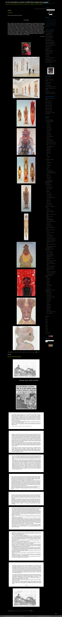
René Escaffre (48, 150)
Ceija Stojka (48, 234)
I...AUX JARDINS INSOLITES (49, 121)
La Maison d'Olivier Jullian (50, 140)
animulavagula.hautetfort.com (49, 31)
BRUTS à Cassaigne (49, 252)
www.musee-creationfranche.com (50, 57)
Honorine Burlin (48, 130)
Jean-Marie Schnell (49, 194)
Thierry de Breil (47, 78)
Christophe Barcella (49, 162)
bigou (46, 102)
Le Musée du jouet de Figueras (50, 238)
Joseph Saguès (48, 305)
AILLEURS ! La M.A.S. (49, 210)
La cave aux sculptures (48, 82)
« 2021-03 (35, 8)
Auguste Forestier (48, 292)
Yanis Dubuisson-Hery (49, 180)
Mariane (47, 174)
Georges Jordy (47, 83)
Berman (46, 98)
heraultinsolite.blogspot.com (49, 36)
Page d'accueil (39, 8)
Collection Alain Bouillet (49, 254)
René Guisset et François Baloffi (51, 311)
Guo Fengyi (47, 90)
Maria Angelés (48, 284)
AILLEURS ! (48, 208)
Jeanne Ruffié (48, 304)
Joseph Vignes (48, 307)
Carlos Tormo (48, 124)
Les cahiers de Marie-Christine (50, 197)
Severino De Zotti (48, 177)
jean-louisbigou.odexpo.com (49, 37)
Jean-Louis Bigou (47, 112)
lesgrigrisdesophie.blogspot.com (49, 43)
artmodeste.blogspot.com (49, 33)
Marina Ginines (48, 175)
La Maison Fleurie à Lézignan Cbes (50, 93)
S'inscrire (51, 11)
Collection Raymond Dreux (50, 267)
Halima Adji (48, 191)
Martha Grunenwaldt (49, 285)
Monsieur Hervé (48, 149)
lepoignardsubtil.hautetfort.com (49, 40)
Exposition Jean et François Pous (51, 271)
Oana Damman (48, 200)
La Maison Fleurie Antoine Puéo (50, 142)
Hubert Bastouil (48, 133)
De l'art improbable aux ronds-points (50, 86)
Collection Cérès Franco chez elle (51, 260)
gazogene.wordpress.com (49, 34)
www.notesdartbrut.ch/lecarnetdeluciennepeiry (51, 60)
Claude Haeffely (48, 165)
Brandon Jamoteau (49, 188)
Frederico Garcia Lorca (49, 237)
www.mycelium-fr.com (48, 59)
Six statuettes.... (48, 178)
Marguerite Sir (48, 308)
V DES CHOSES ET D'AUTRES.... (50, 229)
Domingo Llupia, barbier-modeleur (14, 356)
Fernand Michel (48, 298)
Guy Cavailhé (48, 127)
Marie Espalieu (48, 310)
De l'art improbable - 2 (48, 85)
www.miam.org (47, 56)
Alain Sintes (48, 185)
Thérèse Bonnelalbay (49, 313)
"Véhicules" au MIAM (49, 251)
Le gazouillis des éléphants (50, 146)
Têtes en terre (50, 102)
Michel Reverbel (48, 147)
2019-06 (46, 328)
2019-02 (46, 331)
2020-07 (46, 325)
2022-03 (46, 322)
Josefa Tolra (48, 281)
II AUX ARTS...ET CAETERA (49, 159)
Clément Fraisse (48, 295)
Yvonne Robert (48, 288)
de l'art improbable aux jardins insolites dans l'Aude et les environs (27, 2)
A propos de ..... (47, 118)
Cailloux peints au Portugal (50, 232)
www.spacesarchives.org (48, 62)
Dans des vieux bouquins (50, 235)
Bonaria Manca (48, 278)
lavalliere (46, 111)
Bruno (46, 109)
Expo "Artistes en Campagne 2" (50, 221)
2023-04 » (43, 8)
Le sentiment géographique (50, 171)
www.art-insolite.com (48, 46)
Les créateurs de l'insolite (50, 274)
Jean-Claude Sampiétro (49, 136)
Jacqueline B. (48, 301)
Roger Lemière (48, 153)
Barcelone (47, 231)
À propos (50, 65)
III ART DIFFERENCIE (48, 184)
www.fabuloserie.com (48, 53)
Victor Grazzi (48, 156)
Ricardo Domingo (48, 203)
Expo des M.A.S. (48, 224)
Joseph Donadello (49, 139)
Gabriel (47, 168)
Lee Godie (50, 111)
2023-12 (46, 319)
